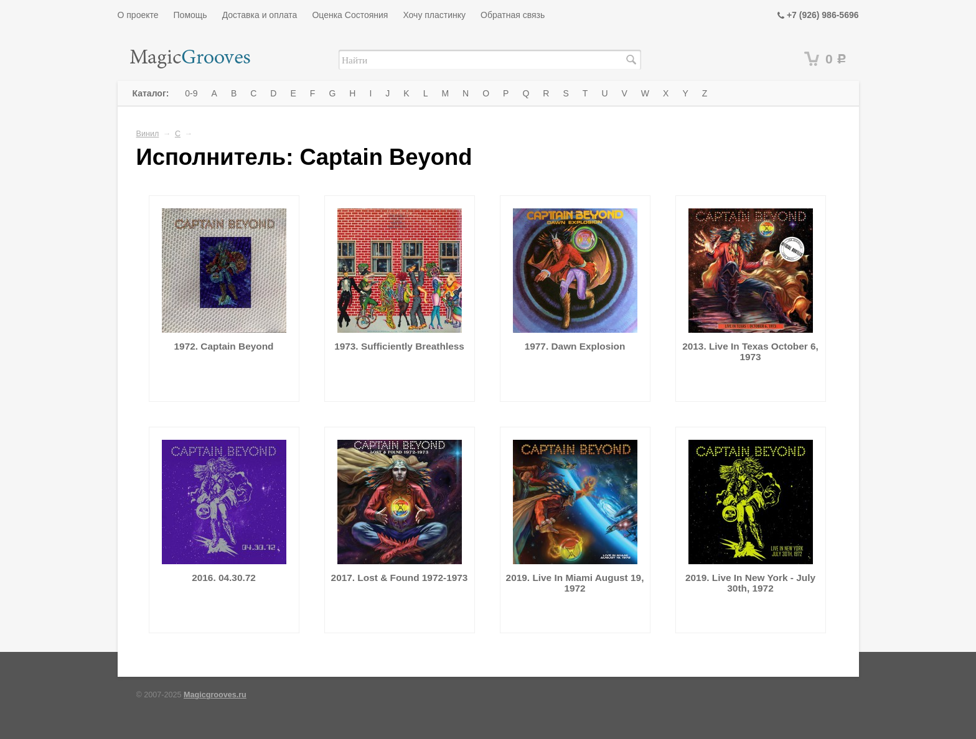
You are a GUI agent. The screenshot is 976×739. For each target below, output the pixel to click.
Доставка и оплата (260, 15)
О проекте (138, 15)
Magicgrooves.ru (215, 694)
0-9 (191, 93)
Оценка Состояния (350, 15)
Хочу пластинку (434, 15)
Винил (147, 133)
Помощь (190, 15)
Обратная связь (513, 15)
